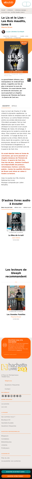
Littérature (10, 10)
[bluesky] (20, 396)
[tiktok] (17, 396)
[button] (16, 471)
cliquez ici (19, 350)
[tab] (6, 106)
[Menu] (26, 4)
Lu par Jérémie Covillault (15, 31)
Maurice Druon (6, 27)
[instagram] (8, 396)
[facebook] (2, 396)
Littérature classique (20, 10)
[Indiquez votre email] (14, 354)
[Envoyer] (27, 355)
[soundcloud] (5, 396)
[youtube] (11, 396)
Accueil (3, 10)
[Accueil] (8, 4)
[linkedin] (14, 396)
